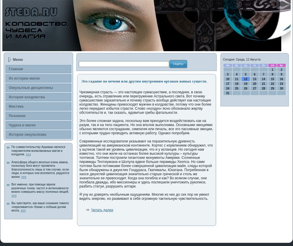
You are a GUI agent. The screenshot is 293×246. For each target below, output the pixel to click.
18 (236, 83)
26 (245, 88)
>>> (28, 154)
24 (227, 88)
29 (272, 88)
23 (281, 83)
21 (263, 83)
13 (254, 79)
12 (245, 79)
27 (254, 88)
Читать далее (102, 210)
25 (236, 88)
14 (263, 79)
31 (227, 93)
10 (227, 79)
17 (227, 83)
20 (254, 83)
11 (236, 79)
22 (272, 83)
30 (281, 88)
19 (245, 83)
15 (272, 79)
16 (281, 79)
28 (263, 88)
